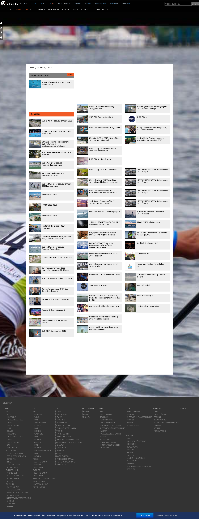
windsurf (100, 4)
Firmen (114, 4)
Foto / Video (99, 9)
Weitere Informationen (167, 515)
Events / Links (21, 9)
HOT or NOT (64, 4)
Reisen (84, 9)
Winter (126, 4)
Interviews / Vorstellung (62, 9)
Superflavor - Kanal (52, 75)
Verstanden (145, 515)
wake (78, 4)
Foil (43, 4)
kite (33, 4)
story (23, 4)
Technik (39, 9)
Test (6, 9)
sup (52, 4)
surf (87, 4)
